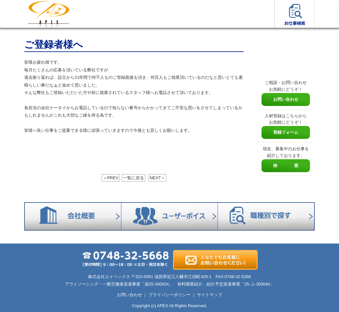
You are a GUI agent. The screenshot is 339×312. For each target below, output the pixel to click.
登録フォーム (285, 132)
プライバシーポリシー (169, 294)
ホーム (48, 14)
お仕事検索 (294, 14)
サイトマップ (209, 294)
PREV (110, 177)
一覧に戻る (133, 177)
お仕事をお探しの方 (93, 14)
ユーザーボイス (254, 14)
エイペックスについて (173, 14)
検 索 (285, 165)
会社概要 (214, 14)
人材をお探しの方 (133, 14)
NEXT (157, 177)
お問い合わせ (285, 99)
